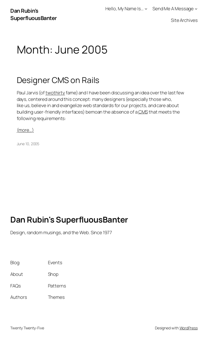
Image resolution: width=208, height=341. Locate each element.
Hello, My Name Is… (124, 8)
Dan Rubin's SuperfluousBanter (33, 14)
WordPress (189, 327)
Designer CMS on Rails (58, 79)
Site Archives (184, 20)
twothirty (55, 93)
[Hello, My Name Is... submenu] (146, 8)
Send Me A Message (173, 8)
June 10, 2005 (28, 143)
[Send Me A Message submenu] (196, 8)
